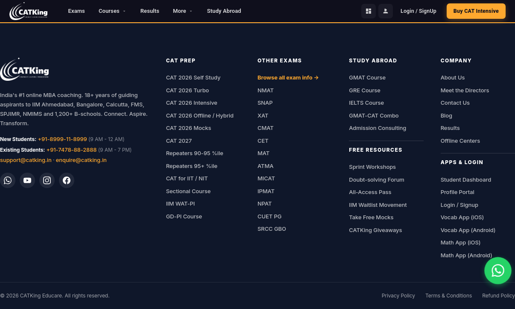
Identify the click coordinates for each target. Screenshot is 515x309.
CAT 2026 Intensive (191, 102)
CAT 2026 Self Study (193, 77)
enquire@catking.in (81, 159)
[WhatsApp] (7, 180)
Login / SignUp (418, 11)
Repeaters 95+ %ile (191, 165)
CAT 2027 (179, 140)
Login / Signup (459, 204)
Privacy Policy (398, 295)
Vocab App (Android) (468, 230)
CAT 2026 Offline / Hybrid (200, 115)
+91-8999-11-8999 (62, 138)
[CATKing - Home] (28, 11)
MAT (263, 153)
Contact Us (455, 102)
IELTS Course (366, 102)
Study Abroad (224, 11)
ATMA (265, 165)
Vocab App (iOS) (462, 217)
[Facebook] (66, 180)
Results (149, 11)
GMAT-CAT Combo (373, 115)
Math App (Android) (466, 255)
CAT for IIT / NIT (187, 178)
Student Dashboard (466, 179)
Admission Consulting (377, 127)
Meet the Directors (465, 90)
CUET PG (269, 216)
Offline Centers (460, 140)
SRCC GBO (272, 228)
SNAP (265, 102)
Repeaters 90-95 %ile (194, 153)
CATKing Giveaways (375, 230)
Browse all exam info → (288, 77)
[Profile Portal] (385, 11)
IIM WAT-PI (180, 203)
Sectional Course (188, 191)
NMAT (266, 90)
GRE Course (364, 90)
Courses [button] (113, 11)
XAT (263, 115)
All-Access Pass (370, 191)
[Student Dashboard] (368, 11)
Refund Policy (498, 295)
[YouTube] (27, 180)
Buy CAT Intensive (476, 11)
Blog (446, 115)
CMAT (266, 127)
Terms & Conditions (448, 295)
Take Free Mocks (371, 217)
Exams (76, 11)
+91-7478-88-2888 (72, 149)
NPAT (265, 203)
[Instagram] (47, 180)
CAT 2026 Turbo (187, 90)
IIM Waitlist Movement (378, 204)
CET (263, 140)
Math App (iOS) (461, 242)
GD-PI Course (184, 216)
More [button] (183, 11)
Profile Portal (457, 191)
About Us (453, 77)
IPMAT (266, 191)
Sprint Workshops (372, 166)
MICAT (266, 178)
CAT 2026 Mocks (188, 127)
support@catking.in (26, 159)
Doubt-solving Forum (376, 179)
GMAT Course (367, 77)
